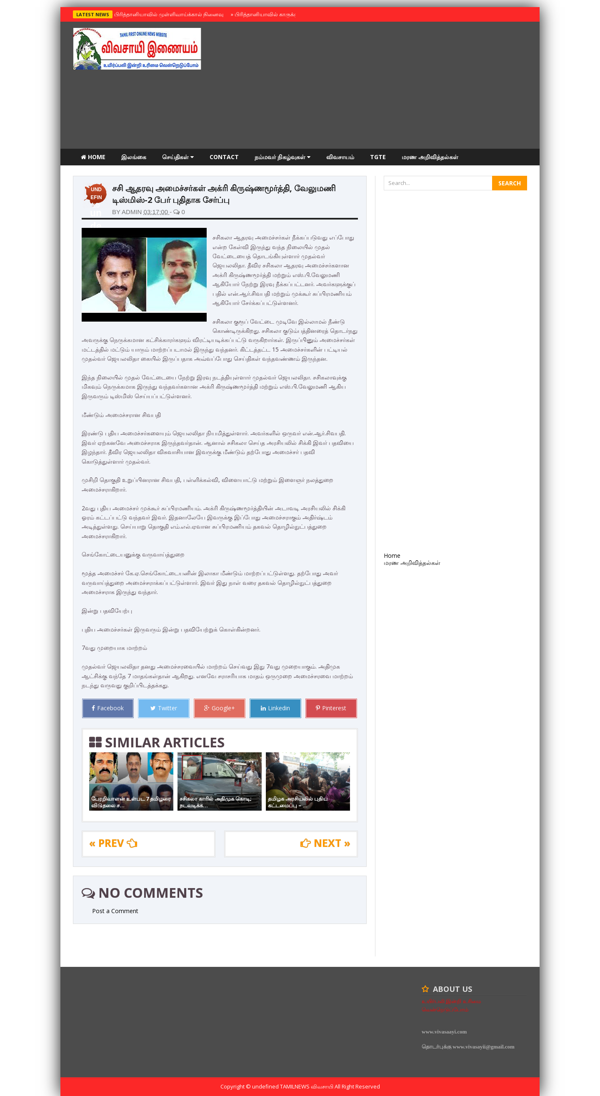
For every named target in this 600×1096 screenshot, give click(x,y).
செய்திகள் (178, 157)
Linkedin (275, 708)
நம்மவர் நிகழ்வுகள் (282, 157)
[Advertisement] (375, 86)
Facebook (108, 708)
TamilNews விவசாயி (307, 1086)
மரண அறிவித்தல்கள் (430, 157)
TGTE (378, 157)
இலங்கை (133, 157)
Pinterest (331, 708)
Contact (224, 157)
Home (93, 157)
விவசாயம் (340, 157)
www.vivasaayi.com (444, 1032)
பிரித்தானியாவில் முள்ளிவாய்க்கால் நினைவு (167, 14)
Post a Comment (115, 911)
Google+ (219, 708)
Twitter (163, 708)
